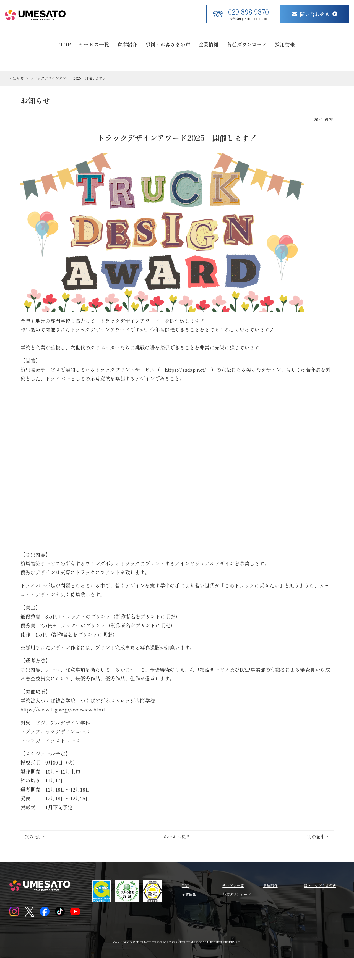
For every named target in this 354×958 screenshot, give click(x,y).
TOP (65, 44)
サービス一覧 (94, 44)
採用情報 (285, 44)
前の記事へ (318, 836)
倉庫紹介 (127, 44)
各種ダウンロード (247, 44)
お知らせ (16, 78)
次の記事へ (36, 836)
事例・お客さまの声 (167, 44)
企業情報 (208, 44)
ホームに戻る (177, 836)
